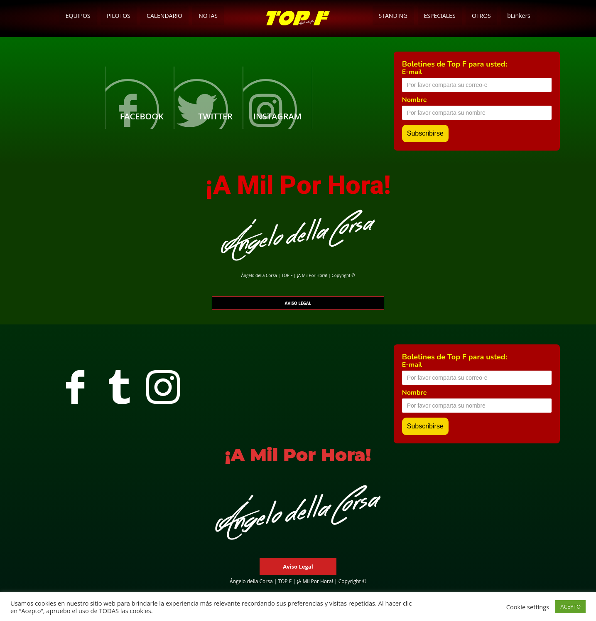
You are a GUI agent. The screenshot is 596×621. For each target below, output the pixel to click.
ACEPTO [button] (570, 606)
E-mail (412, 72)
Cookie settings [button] (527, 607)
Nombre (414, 100)
